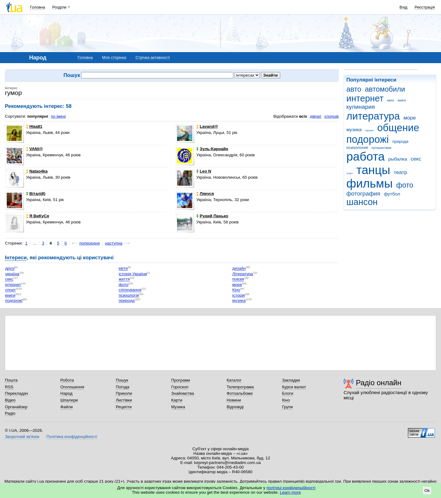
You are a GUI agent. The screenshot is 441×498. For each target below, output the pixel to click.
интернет (364, 98)
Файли (66, 407)
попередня (89, 243)
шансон (362, 202)
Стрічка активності (152, 57)
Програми (180, 380)
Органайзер (16, 407)
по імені (58, 116)
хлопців (331, 116)
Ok (427, 490)
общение (398, 127)
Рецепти (124, 407)
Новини (234, 400)
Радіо (10, 413)
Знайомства (182, 393)
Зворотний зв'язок (22, 436)
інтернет (13, 284)
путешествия (381, 148)
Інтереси (16, 257)
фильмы (369, 183)
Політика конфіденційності (72, 436)
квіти (123, 268)
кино (390, 100)
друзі (10, 268)
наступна (114, 243)
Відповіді (235, 407)
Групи (287, 407)
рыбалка (397, 159)
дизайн (239, 268)
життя (124, 279)
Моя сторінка (114, 57)
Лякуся (205, 193)
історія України (133, 274)
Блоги (287, 393)
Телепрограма (240, 387)
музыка (369, 130)
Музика (178, 407)
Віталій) (36, 193)
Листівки (124, 400)
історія (238, 295)
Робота (67, 380)
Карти (176, 400)
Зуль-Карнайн (212, 148)
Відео (10, 400)
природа (400, 141)
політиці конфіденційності (290, 487)
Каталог (234, 380)
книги (402, 100)
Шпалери (69, 400)
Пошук (122, 380)
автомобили (385, 89)
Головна (37, 7)
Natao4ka (37, 171)
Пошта (11, 380)
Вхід (404, 7)
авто (353, 89)
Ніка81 (34, 126)
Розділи (59, 7)
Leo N (203, 171)
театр (400, 172)
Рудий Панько (212, 216)
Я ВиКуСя (37, 216)
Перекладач (16, 393)
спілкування (130, 290)
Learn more (290, 492)
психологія (129, 295)
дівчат (316, 116)
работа (365, 156)
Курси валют (294, 387)
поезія (238, 279)
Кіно (236, 290)
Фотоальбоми (240, 393)
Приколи (124, 393)
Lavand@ (207, 126)
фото (404, 185)
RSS (9, 387)
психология (357, 147)
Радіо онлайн (378, 382)
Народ (66, 393)
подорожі (367, 139)
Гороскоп (179, 387)
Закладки (291, 380)
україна (12, 274)
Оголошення (72, 387)
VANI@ (34, 148)
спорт (349, 173)
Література (242, 274)
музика (354, 129)
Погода (122, 387)
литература (373, 116)
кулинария (360, 107)
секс (416, 159)
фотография (363, 193)
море (409, 118)
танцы (373, 170)
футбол (392, 193)
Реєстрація (425, 7)
